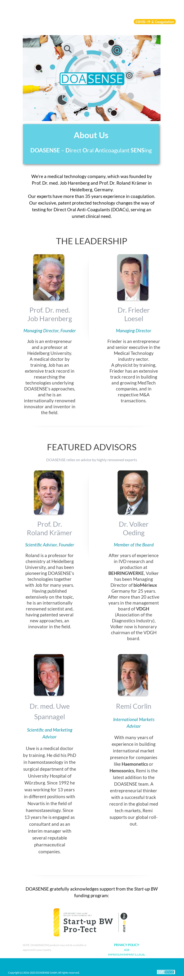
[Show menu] (172, 8)
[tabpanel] (91, 144)
